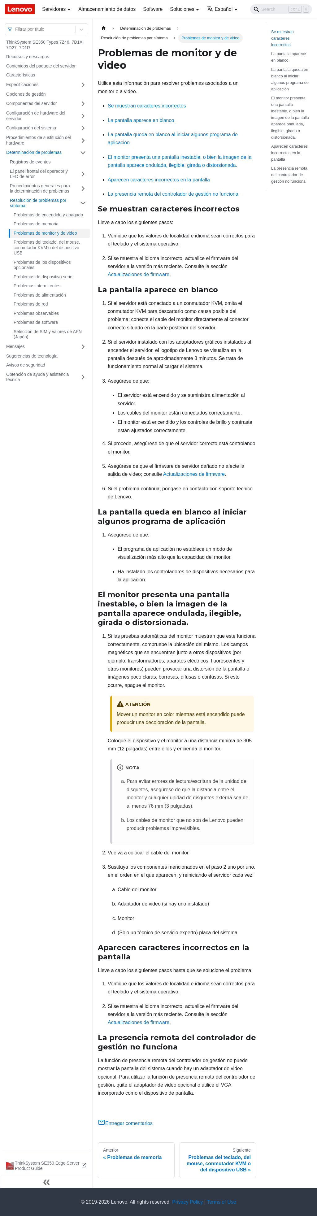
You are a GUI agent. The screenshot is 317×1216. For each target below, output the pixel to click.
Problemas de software (36, 322)
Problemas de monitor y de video (45, 233)
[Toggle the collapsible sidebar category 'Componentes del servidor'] (83, 104)
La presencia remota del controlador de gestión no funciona (173, 194)
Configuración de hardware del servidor (35, 116)
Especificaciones (22, 84)
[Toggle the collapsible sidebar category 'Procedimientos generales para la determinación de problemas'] (83, 188)
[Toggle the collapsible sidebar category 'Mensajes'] (83, 347)
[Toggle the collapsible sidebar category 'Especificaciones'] (83, 85)
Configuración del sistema (31, 127)
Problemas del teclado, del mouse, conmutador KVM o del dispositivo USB (47, 247)
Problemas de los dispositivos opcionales (42, 265)
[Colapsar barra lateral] (46, 1182)
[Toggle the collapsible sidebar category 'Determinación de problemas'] (83, 153)
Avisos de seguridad (25, 365)
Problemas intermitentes (37, 285)
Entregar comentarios (125, 1123)
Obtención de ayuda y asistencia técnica (37, 377)
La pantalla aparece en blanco (141, 120)
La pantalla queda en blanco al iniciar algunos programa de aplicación (290, 79)
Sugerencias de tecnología (32, 356)
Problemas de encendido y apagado (48, 214)
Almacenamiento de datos (107, 9)
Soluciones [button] (182, 9)
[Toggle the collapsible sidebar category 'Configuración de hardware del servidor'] (83, 116)
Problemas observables (36, 313)
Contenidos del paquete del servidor (41, 65)
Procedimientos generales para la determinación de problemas (40, 188)
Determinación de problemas (34, 152)
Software (153, 9)
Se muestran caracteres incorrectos (147, 105)
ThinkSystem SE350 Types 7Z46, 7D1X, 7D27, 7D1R (45, 45)
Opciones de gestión (26, 94)
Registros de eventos (30, 161)
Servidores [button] (54, 9)
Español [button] (219, 9)
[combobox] (15, 29)
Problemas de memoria (36, 223)
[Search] (281, 9)
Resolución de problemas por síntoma (38, 203)
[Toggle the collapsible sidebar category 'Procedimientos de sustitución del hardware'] (83, 140)
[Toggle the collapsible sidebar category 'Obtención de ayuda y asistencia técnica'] (83, 377)
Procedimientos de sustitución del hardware (38, 140)
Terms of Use (221, 1202)
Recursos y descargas (27, 56)
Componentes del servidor (31, 103)
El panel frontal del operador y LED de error (39, 174)
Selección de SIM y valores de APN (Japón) (48, 334)
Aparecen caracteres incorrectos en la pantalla (159, 179)
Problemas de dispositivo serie (43, 276)
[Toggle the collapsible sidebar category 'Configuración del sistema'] (83, 128)
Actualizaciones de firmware (138, 274)
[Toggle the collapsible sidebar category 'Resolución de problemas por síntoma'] (83, 203)
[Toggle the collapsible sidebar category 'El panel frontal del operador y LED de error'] (83, 174)
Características (20, 74)
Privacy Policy (187, 1202)
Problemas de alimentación (40, 295)
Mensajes (15, 346)
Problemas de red (31, 304)
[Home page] (104, 28)
